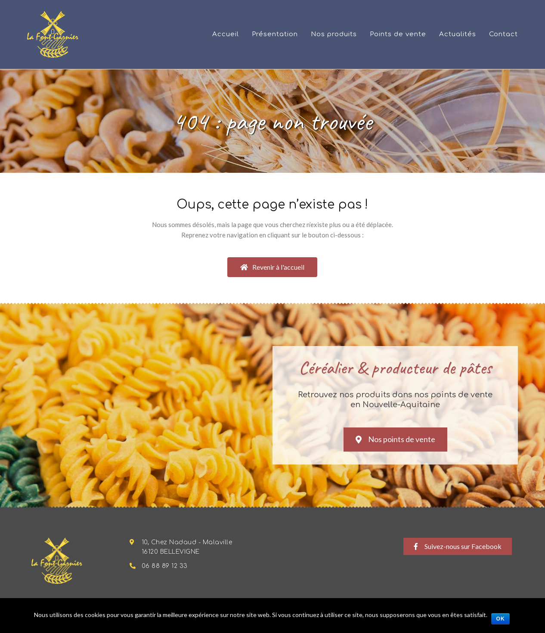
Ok (500, 619)
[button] (272, 267)
